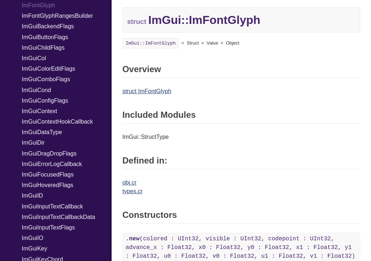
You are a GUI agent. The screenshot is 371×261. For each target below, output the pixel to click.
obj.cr (129, 182)
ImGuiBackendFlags (48, 26)
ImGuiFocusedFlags (48, 174)
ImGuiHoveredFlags (47, 185)
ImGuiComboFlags (46, 79)
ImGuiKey (34, 248)
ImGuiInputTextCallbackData (58, 217)
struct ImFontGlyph (146, 91)
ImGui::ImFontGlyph (151, 43)
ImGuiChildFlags (43, 48)
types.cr (132, 191)
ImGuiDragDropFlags (49, 153)
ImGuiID (32, 195)
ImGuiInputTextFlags (48, 227)
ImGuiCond (36, 90)
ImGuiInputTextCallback (52, 206)
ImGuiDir (33, 143)
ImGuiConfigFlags (45, 101)
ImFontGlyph (38, 5)
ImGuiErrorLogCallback (52, 164)
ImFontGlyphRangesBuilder (57, 16)
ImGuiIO (32, 238)
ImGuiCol (34, 58)
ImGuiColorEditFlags (48, 69)
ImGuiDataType (42, 132)
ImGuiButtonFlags (45, 37)
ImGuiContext (39, 111)
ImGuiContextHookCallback (57, 122)
